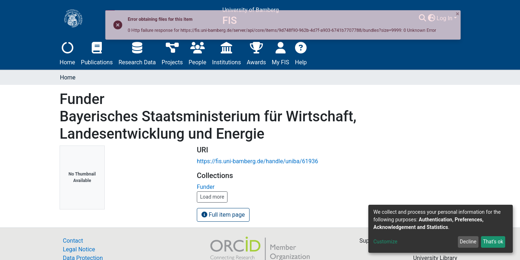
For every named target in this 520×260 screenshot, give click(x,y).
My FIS (280, 52)
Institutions (226, 52)
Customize (385, 241)
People (197, 52)
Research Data (137, 52)
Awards (256, 52)
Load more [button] (212, 197)
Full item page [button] (223, 214)
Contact (73, 240)
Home (67, 52)
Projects (172, 52)
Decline (468, 241)
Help (301, 52)
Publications (97, 52)
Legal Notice (79, 249)
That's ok (493, 241)
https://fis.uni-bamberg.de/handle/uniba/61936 (257, 161)
